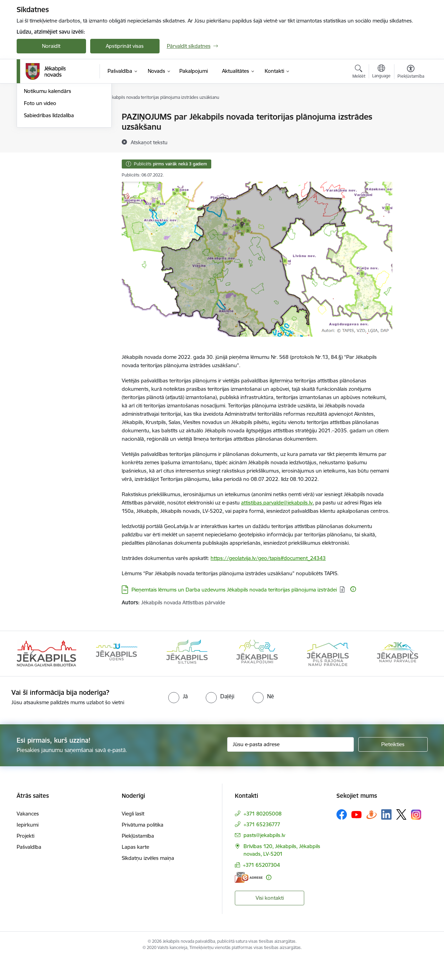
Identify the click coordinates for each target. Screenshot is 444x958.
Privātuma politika (142, 824)
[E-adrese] (249, 877)
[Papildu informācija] (353, 589)
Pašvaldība (29, 847)
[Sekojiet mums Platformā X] (401, 814)
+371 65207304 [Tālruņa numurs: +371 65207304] (261, 865)
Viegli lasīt (133, 813)
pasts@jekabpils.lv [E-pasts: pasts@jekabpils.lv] (264, 835)
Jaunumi (34, 117)
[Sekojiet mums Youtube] (356, 814)
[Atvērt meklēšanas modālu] (359, 72)
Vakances (28, 813)
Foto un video (40, 177)
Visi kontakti (270, 898)
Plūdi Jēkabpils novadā (50, 129)
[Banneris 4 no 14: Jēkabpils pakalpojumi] (257, 653)
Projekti (25, 835)
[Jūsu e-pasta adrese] (290, 744)
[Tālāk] (412, 653)
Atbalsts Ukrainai (43, 141)
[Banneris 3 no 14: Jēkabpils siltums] (187, 653)
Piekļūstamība (138, 835)
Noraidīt (51, 46)
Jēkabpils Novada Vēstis (51, 153)
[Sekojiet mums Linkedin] (386, 814)
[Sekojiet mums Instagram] (416, 815)
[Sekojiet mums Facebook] (341, 814)
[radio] (178, 696)
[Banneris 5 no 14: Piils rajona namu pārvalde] (327, 653)
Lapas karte (135, 847)
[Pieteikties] (393, 744)
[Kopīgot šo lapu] (410, 131)
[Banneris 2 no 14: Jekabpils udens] (116, 653)
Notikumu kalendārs (47, 165)
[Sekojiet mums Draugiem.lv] (371, 814)
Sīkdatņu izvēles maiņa (148, 858)
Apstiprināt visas (125, 46)
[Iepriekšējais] (32, 653)
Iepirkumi (28, 824)
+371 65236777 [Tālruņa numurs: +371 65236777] (262, 824)
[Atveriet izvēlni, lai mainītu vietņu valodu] (381, 72)
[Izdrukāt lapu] (410, 113)
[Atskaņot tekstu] (149, 142)
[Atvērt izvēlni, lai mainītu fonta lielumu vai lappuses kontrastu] (411, 72)
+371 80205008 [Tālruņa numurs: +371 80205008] (263, 813)
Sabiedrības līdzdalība (49, 189)
